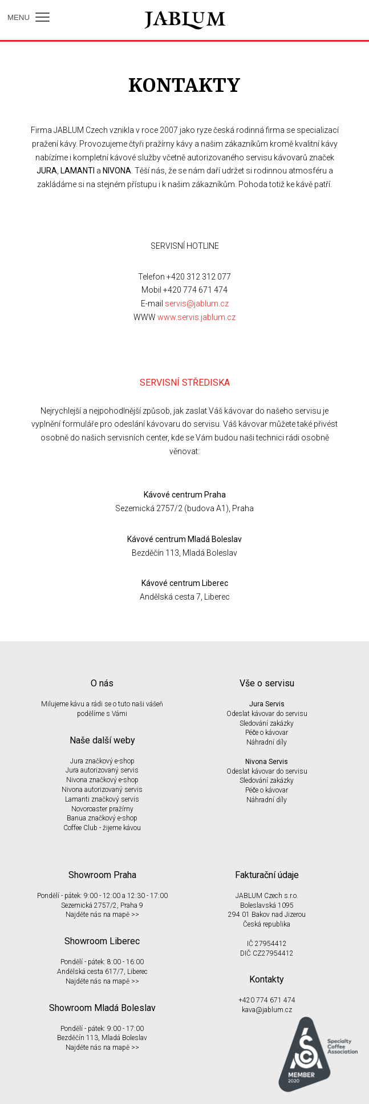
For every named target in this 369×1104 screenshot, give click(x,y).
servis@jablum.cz (197, 303)
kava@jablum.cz (267, 1010)
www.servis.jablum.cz (196, 317)
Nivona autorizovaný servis (102, 790)
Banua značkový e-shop (102, 818)
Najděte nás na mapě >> (102, 915)
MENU (28, 17)
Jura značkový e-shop (102, 761)
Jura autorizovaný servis (102, 770)
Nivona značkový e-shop (102, 780)
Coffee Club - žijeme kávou (102, 828)
